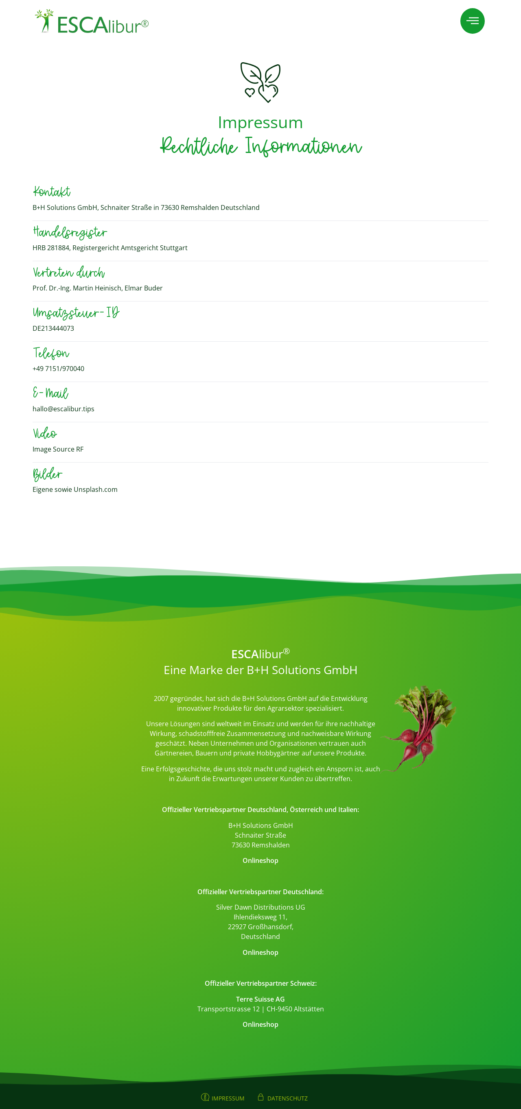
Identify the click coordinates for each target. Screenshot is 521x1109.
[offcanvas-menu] (472, 21)
